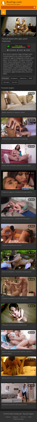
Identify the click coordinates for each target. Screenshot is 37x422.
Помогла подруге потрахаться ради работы (17, 192)
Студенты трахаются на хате (12, 245)
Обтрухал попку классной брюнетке (14, 325)
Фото (30, 417)
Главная (8, 417)
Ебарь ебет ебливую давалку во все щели (16, 165)
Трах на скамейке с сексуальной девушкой (16, 272)
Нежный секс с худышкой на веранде (15, 139)
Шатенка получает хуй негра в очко (14, 405)
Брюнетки (23, 78)
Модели (15, 417)
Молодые (6, 82)
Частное (14, 82)
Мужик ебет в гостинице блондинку (14, 378)
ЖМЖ (30, 78)
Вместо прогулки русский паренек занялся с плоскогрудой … (17, 352)
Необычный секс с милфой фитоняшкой (16, 219)
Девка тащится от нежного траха (13, 112)
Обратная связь (18, 419)
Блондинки (14, 78)
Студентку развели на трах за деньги (14, 298)
